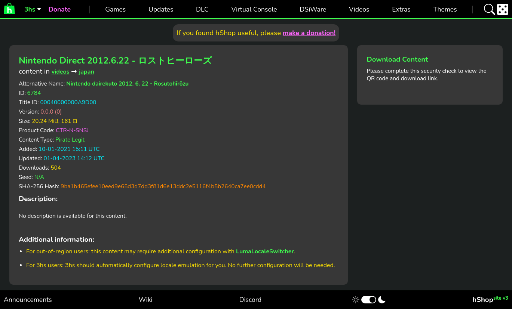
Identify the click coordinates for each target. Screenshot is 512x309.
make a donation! (309, 32)
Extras (401, 9)
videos (61, 72)
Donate (59, 9)
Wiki (146, 299)
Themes (445, 9)
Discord (250, 299)
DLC (202, 9)
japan (86, 72)
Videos (359, 9)
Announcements (28, 299)
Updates (161, 9)
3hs (29, 9)
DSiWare (313, 9)
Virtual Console (254, 9)
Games (115, 9)
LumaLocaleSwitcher (265, 251)
